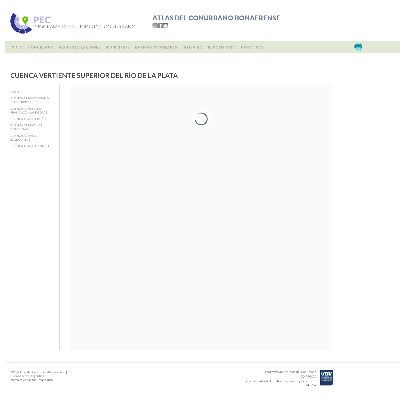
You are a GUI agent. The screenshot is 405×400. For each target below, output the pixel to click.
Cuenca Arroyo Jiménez (29, 119)
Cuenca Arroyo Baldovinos (23, 137)
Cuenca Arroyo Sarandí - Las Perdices (29, 100)
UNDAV (311, 385)
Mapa (14, 92)
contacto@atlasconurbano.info (31, 380)
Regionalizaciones (80, 47)
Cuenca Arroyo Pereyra (30, 146)
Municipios (118, 47)
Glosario (192, 47)
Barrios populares (156, 47)
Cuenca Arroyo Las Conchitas (26, 127)
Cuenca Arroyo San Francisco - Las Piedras (28, 110)
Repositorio (222, 47)
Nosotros (252, 47)
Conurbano (41, 47)
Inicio (16, 47)
